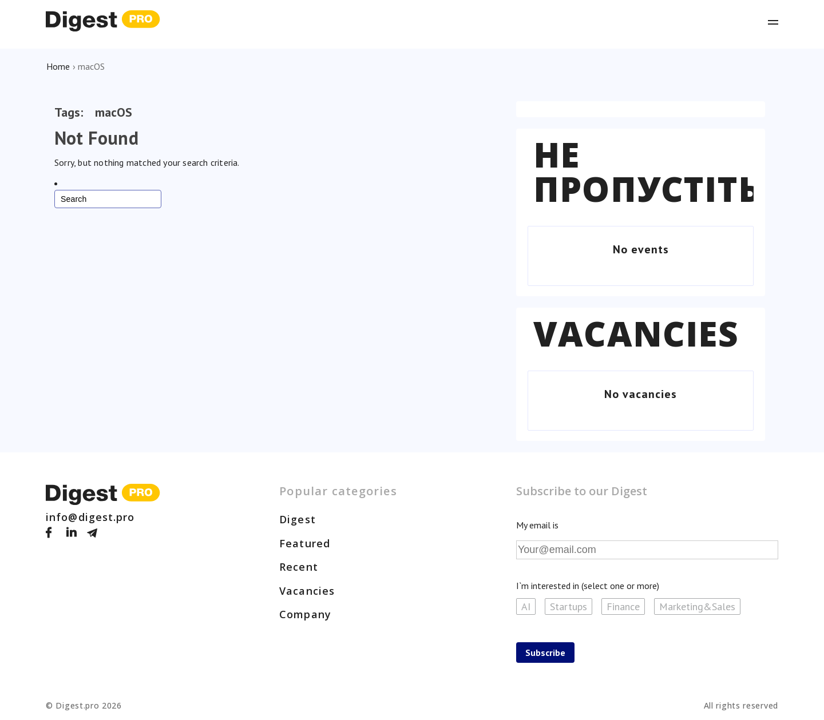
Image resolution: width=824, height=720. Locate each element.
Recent (298, 567)
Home (58, 66)
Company (305, 614)
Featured (304, 543)
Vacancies (636, 333)
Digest (297, 519)
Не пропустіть (647, 171)
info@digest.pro (90, 517)
